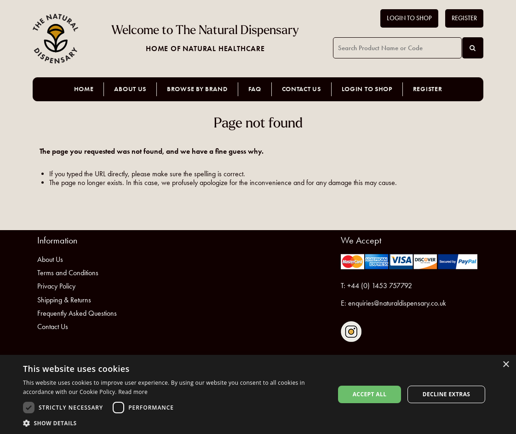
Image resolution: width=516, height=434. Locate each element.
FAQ (254, 89)
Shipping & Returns (64, 299)
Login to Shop (409, 18)
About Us (130, 89)
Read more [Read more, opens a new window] (133, 392)
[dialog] (258, 394)
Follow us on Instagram (351, 331)
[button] (174, 422)
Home (84, 89)
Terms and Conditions (67, 272)
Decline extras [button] (446, 394)
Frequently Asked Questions (77, 313)
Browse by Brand (197, 89)
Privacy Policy (56, 286)
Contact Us (301, 89)
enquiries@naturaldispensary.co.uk (397, 303)
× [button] (505, 364)
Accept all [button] (370, 394)
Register (464, 18)
